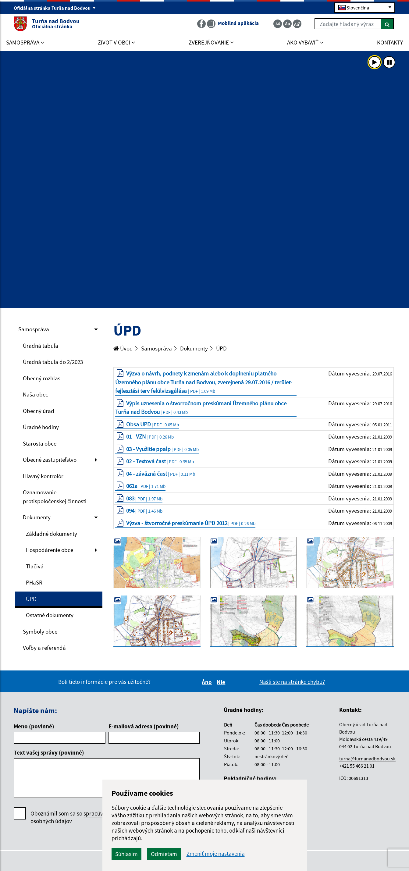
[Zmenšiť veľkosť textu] (277, 24)
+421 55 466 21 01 (357, 766)
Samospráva (33, 329)
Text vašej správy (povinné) (49, 752)
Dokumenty (37, 517)
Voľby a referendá (44, 647)
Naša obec (35, 394)
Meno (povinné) (34, 726)
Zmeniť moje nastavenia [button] (216, 854)
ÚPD (31, 599)
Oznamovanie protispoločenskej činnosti (55, 497)
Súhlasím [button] (126, 854)
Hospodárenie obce (49, 549)
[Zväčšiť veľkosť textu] (297, 24)
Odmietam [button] (164, 854)
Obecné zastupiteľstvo (49, 459)
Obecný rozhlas (41, 378)
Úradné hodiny (41, 427)
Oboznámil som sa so (73, 817)
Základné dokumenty (51, 533)
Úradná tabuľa (40, 345)
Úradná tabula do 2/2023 (53, 361)
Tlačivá (35, 566)
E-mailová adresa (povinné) (143, 726)
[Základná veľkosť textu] (287, 24)
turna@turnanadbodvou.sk (367, 758)
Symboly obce (40, 631)
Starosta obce (39, 443)
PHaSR (34, 582)
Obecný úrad (38, 410)
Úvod (123, 348)
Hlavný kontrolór (43, 476)
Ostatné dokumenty (49, 615)
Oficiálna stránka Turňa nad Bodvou (55, 8)
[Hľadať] (387, 23)
